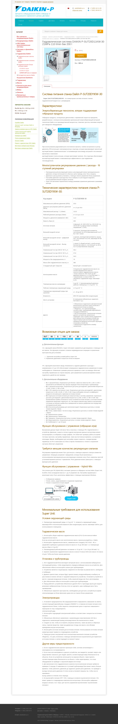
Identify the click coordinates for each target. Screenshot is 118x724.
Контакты (73, 21)
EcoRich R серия (24, 70)
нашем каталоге (48, 2)
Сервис (41, 21)
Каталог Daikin (19, 140)
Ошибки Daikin (19, 122)
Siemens (20, 92)
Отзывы (83, 21)
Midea (19, 90)
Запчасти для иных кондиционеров (24, 86)
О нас (20, 24)
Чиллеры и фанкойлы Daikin (25, 50)
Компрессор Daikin (20, 135)
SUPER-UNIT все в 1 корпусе (28, 73)
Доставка (52, 21)
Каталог (31, 21)
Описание (47, 86)
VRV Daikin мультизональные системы (23, 45)
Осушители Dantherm (25, 77)
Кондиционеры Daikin (25, 41)
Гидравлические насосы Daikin (26, 57)
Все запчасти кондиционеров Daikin (25, 37)
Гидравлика (21, 80)
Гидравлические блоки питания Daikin (25, 65)
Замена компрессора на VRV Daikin (26, 129)
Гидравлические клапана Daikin (26, 61)
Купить (81, 56)
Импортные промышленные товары (26, 96)
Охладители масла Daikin (26, 75)
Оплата (62, 21)
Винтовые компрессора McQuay (24, 145)
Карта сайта (54, 708)
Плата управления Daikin (22, 138)
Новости (93, 21)
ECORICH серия (24, 68)
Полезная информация (24, 119)
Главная (21, 21)
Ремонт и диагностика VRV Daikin (25, 143)
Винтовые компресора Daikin (24, 148)
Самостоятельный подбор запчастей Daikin (23, 132)
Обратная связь (77, 10)
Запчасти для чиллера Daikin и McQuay (24, 125)
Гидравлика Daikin (24, 54)
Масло (19, 83)
